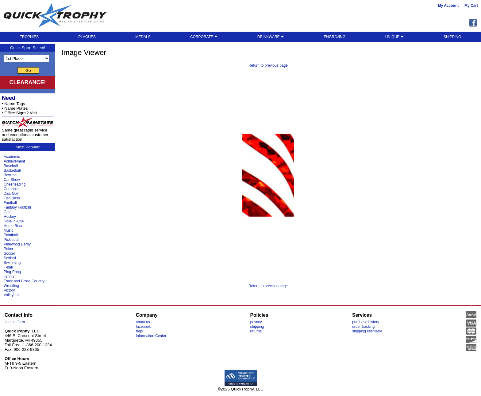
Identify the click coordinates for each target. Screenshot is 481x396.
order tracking (363, 326)
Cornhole (11, 189)
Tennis (9, 276)
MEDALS (142, 37)
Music (8, 230)
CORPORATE (203, 37)
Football (10, 203)
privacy (256, 322)
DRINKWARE (270, 37)
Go (28, 70)
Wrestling (11, 286)
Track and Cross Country (24, 281)
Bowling (10, 175)
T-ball (8, 267)
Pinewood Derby (17, 244)
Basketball (12, 170)
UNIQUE (394, 37)
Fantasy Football (17, 207)
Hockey (10, 216)
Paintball (11, 235)
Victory (9, 290)
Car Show (12, 180)
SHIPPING (452, 37)
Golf (7, 212)
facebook (143, 326)
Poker (8, 249)
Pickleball (11, 239)
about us (143, 322)
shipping (257, 326)
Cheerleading (14, 184)
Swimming (12, 263)
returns (256, 331)
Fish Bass (12, 198)
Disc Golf (11, 193)
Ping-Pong (12, 272)
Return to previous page (268, 65)
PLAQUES (87, 37)
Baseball (11, 166)
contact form (15, 322)
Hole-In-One (14, 221)
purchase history (365, 322)
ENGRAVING (334, 37)
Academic (12, 157)
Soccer (9, 253)
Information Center (151, 336)
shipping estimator (367, 331)
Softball (10, 258)
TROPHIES (29, 37)
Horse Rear (13, 226)
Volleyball (11, 295)
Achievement (14, 161)
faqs (139, 331)
